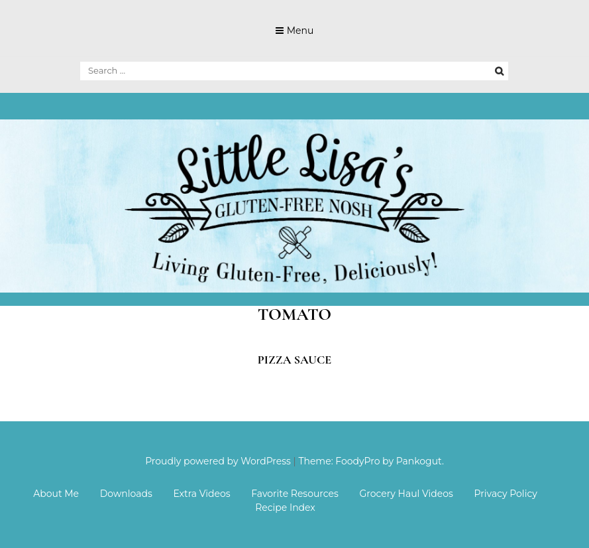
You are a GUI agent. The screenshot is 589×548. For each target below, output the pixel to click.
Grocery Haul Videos (406, 494)
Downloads (126, 494)
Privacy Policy (505, 494)
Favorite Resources (295, 494)
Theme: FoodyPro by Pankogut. (370, 461)
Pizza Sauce (294, 359)
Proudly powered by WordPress (218, 461)
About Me (56, 494)
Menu (300, 30)
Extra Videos (201, 494)
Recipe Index (285, 508)
